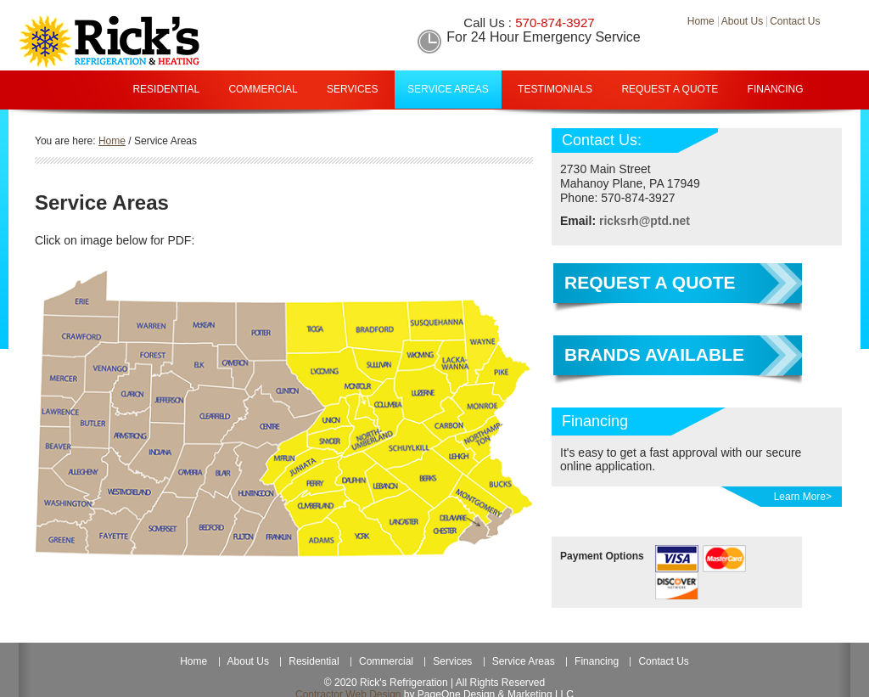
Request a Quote (649, 282)
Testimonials (555, 89)
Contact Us (663, 661)
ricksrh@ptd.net (644, 221)
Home (193, 661)
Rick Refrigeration (180, 41)
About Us (248, 661)
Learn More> (803, 497)
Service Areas (448, 89)
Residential (165, 89)
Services (352, 89)
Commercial (262, 89)
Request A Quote (669, 89)
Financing (776, 89)
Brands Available (654, 354)
